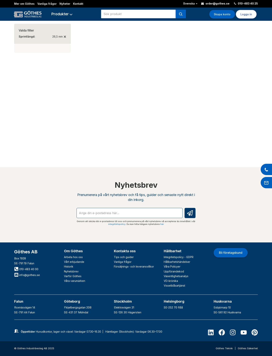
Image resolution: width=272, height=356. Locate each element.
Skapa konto (222, 14)
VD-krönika (171, 280)
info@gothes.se (27, 275)
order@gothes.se (215, 3)
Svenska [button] (190, 3)
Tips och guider (124, 257)
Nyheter (65, 3)
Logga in (246, 14)
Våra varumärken (74, 280)
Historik (68, 266)
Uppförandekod (174, 271)
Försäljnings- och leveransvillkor (134, 266)
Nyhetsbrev (71, 271)
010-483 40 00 (26, 269)
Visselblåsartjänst (174, 285)
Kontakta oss (125, 251)
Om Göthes (73, 251)
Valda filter (26, 30)
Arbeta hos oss (73, 257)
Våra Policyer (172, 266)
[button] (61, 14)
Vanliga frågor (47, 3)
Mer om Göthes (24, 3)
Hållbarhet (172, 251)
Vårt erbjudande (74, 261)
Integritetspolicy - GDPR (178, 257)
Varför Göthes (72, 276)
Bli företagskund (230, 253)
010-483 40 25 (246, 3)
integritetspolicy (116, 224)
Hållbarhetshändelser (177, 261)
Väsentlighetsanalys (176, 276)
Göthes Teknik (224, 348)
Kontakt (78, 3)
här (162, 224)
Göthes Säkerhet (248, 348)
